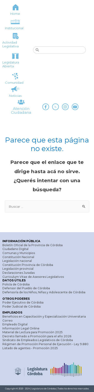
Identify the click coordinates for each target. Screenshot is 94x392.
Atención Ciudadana (21, 110)
